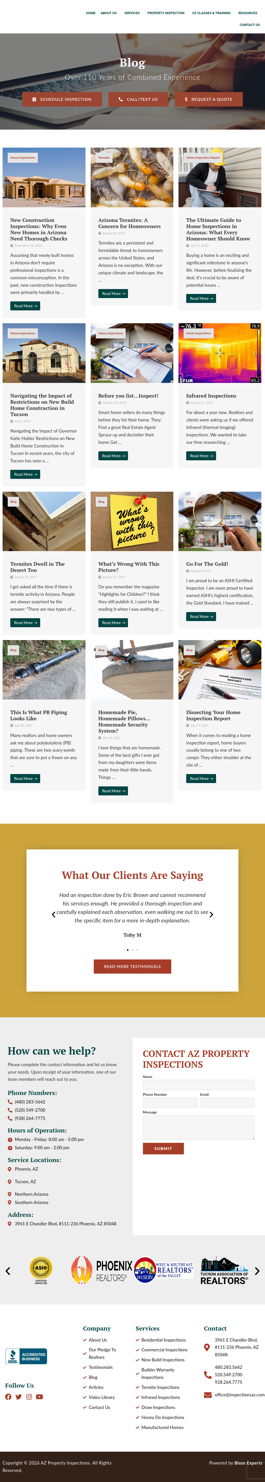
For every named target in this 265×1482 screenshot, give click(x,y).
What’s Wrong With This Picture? (128, 566)
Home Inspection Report (203, 157)
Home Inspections (22, 157)
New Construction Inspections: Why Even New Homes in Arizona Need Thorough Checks (38, 229)
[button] (53, 915)
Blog (13, 502)
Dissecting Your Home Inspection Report (213, 715)
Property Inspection (167, 13)
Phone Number (155, 1095)
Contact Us (250, 25)
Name (147, 1077)
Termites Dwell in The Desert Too (37, 566)
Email (204, 1095)
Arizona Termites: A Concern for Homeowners (129, 223)
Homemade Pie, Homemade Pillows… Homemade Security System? (124, 721)
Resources (249, 13)
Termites (104, 157)
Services (133, 13)
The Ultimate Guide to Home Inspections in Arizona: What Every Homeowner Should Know (218, 229)
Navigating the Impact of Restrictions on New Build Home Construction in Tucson (42, 405)
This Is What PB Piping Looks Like (38, 715)
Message (150, 1112)
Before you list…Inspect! (128, 395)
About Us (110, 13)
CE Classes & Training (212, 13)
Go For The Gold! (207, 563)
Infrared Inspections (211, 395)
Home (91, 13)
